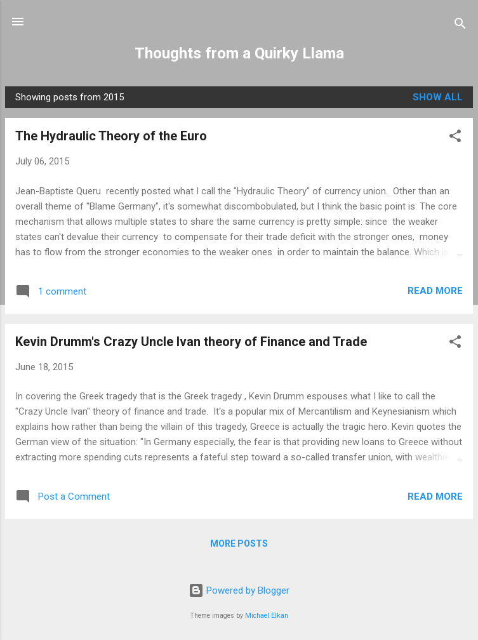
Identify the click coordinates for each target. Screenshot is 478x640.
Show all (438, 97)
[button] (455, 138)
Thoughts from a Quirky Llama (239, 53)
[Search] (460, 25)
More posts (239, 543)
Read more (435, 291)
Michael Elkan (266, 615)
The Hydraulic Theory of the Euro (111, 135)
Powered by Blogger (239, 590)
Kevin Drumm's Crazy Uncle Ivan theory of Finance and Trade (191, 341)
